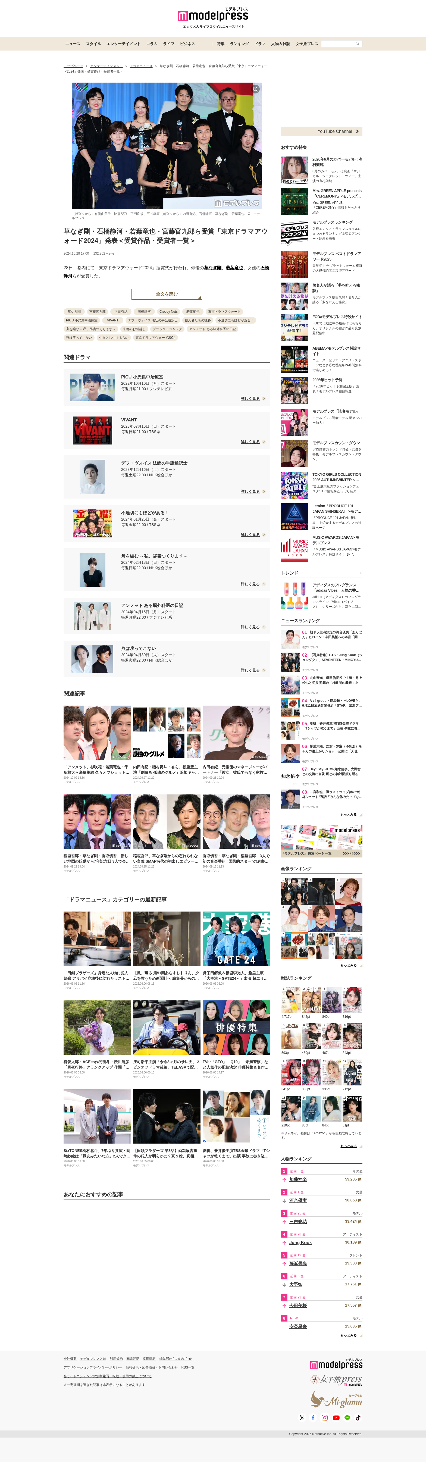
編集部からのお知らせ (175, 1359)
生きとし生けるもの (114, 338)
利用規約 (116, 1359)
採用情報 (149, 1359)
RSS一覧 (188, 1367)
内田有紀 (120, 312)
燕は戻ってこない (79, 338)
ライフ (168, 44)
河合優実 (298, 1200)
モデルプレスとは (93, 1359)
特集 (220, 44)
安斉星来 (298, 1326)
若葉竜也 (234, 267)
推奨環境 (132, 1359)
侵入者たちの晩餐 (198, 320)
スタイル (93, 44)
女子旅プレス (307, 44)
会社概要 (70, 1359)
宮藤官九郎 (97, 312)
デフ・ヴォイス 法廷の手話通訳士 (153, 320)
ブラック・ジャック (167, 329)
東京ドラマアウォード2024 (156, 338)
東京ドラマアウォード (224, 312)
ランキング (239, 44)
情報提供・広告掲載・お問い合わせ (152, 1367)
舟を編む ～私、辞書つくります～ (91, 329)
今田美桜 (298, 1305)
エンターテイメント (123, 44)
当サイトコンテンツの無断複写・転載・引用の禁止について (108, 1376)
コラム (152, 44)
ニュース (72, 44)
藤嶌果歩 (298, 1263)
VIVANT (112, 320)
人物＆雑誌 (280, 44)
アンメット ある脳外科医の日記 (212, 329)
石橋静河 (144, 312)
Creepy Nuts (168, 312)
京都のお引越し (134, 329)
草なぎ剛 (212, 267)
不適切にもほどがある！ (236, 320)
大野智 (295, 1284)
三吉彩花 (298, 1221)
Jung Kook (300, 1242)
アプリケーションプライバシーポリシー (93, 1367)
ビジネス (187, 44)
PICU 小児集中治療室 (82, 320)
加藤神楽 (298, 1179)
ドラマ (260, 44)
